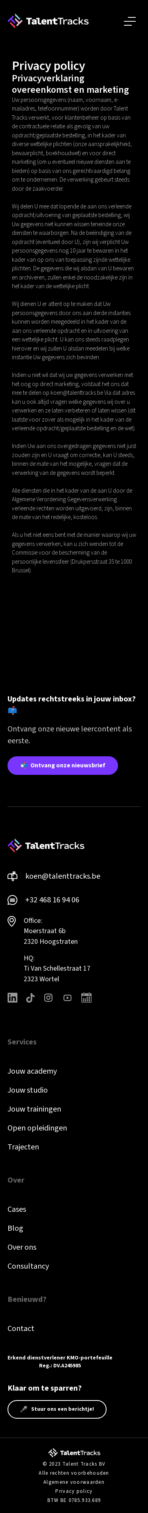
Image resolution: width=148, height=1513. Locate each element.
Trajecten (23, 1147)
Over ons (21, 1247)
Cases (16, 1209)
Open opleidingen (37, 1128)
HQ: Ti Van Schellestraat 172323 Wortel (57, 968)
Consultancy (28, 1266)
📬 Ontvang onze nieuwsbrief (62, 765)
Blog (15, 1228)
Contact (20, 1328)
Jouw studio (27, 1090)
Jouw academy (32, 1071)
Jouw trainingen (34, 1109)
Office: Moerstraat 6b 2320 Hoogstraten (51, 931)
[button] (130, 21)
